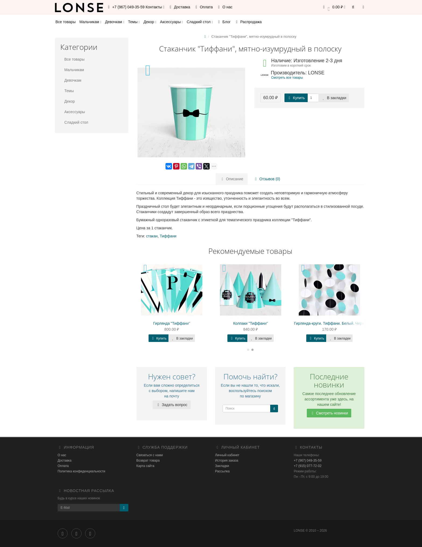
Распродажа (248, 22)
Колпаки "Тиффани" (250, 323)
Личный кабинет (227, 455)
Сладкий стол (200, 22)
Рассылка (222, 471)
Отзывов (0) (267, 179)
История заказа (226, 460)
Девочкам (114, 22)
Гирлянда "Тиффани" (171, 323)
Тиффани (168, 236)
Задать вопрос (171, 405)
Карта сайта (145, 466)
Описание (231, 179)
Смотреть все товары (287, 77)
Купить (296, 98)
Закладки (222, 466)
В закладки (333, 98)
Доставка (179, 7)
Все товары (65, 22)
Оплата (203, 7)
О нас (225, 7)
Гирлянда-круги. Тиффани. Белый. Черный (331, 323)
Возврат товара (148, 460)
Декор (149, 22)
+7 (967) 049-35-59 (308, 460)
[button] (333, 7)
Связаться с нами (149, 455)
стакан (152, 236)
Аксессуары (171, 22)
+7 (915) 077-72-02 (308, 466)
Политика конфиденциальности (81, 471)
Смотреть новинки (329, 413)
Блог (224, 22)
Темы (134, 22)
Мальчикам (90, 22)
